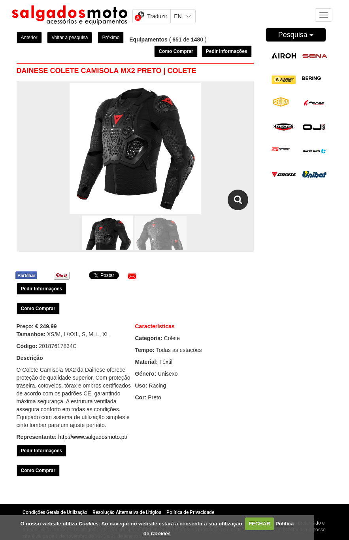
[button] (132, 276)
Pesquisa (295, 35)
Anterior (29, 37)
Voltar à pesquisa (69, 37)
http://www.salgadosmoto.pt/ (92, 437)
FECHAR (259, 524)
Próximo (110, 37)
